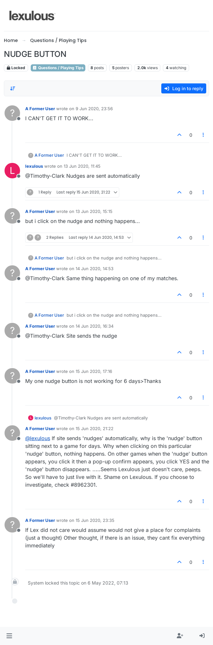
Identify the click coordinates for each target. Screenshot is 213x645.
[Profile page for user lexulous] (12, 170)
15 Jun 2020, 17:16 (94, 371)
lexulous (34, 166)
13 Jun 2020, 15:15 (94, 211)
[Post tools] (203, 135)
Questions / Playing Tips (58, 67)
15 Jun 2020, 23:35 (95, 520)
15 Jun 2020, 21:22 (94, 428)
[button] (9, 635)
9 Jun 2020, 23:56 (94, 108)
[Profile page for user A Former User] (12, 113)
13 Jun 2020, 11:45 (82, 166)
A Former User (40, 108)
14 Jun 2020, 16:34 (94, 326)
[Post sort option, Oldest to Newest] (12, 88)
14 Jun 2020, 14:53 (94, 268)
